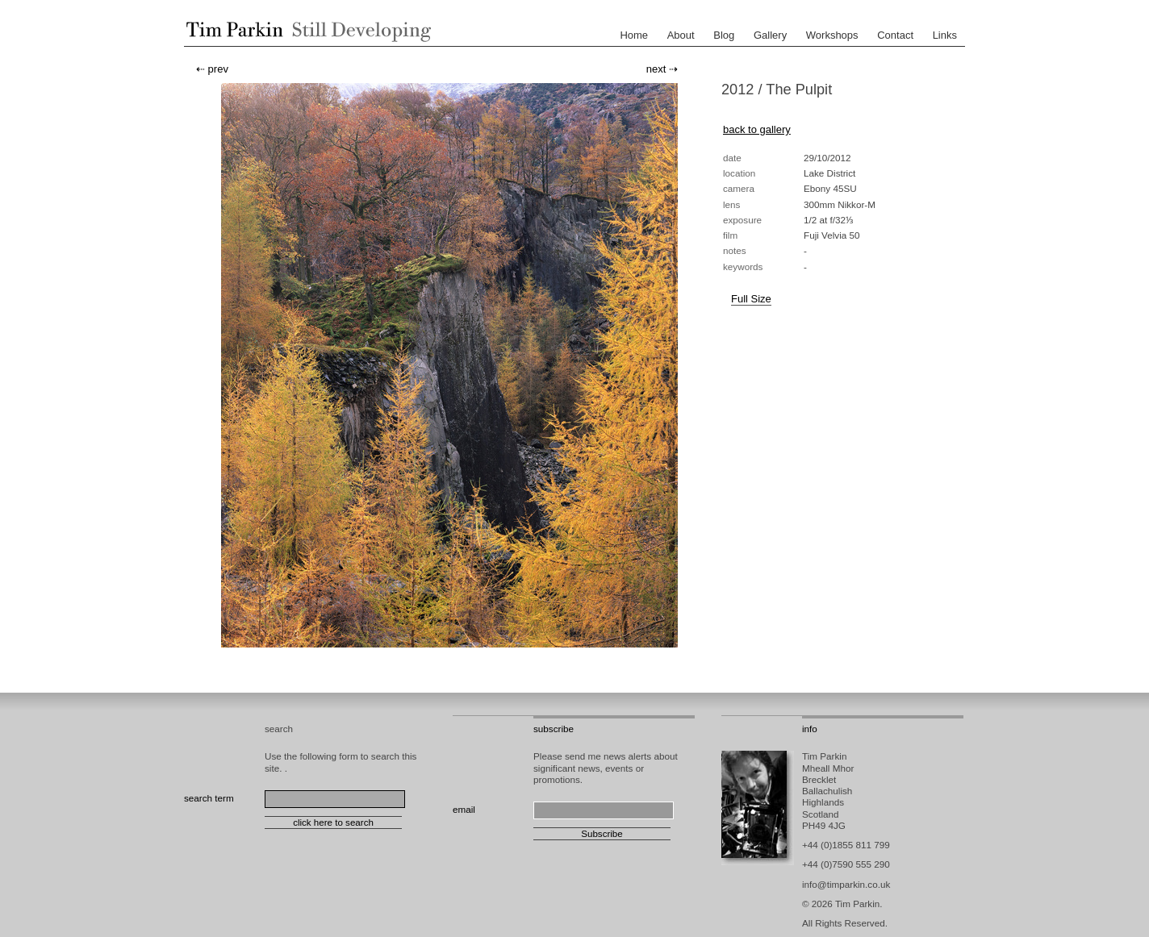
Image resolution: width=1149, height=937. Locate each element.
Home (634, 35)
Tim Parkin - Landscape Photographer (305, 31)
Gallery (770, 35)
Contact (895, 35)
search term (209, 798)
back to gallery (757, 129)
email (464, 809)
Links (945, 35)
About (681, 35)
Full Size (751, 299)
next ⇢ (662, 69)
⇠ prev (212, 69)
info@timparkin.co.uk (846, 884)
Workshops (832, 35)
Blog (723, 35)
